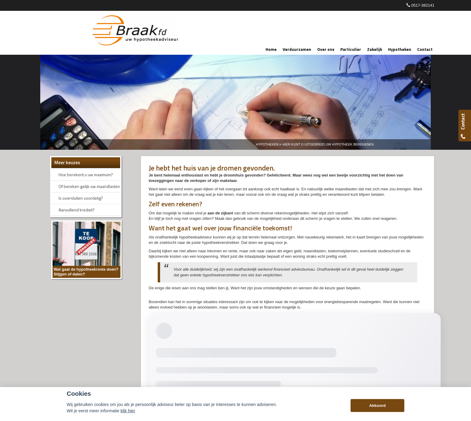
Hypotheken (267, 144)
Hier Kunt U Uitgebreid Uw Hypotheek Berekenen (328, 144)
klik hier (127, 410)
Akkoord (377, 405)
